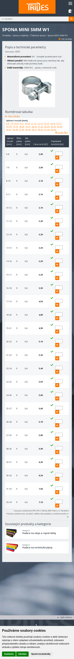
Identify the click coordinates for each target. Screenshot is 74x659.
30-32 (40, 129)
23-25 (53, 126)
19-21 (28, 126)
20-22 (34, 126)
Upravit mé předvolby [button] (40, 654)
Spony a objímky (20, 35)
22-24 (47, 126)
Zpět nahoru (64, 617)
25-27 (9, 129)
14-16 (52, 123)
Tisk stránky (65, 39)
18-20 (21, 126)
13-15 (46, 123)
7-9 (11, 123)
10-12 (27, 123)
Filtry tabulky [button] (14, 116)
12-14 (40, 123)
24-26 (59, 126)
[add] (57, 158)
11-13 (33, 123)
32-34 (53, 129)
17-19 (15, 126)
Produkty (6, 35)
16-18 (9, 126)
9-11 (22, 123)
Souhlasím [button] (9, 654)
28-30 (28, 129)
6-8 (7, 123)
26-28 (15, 129)
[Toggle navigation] (70, 3)
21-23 (40, 126)
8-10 (16, 123)
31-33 (47, 129)
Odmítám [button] (22, 654)
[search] (71, 19)
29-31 (34, 129)
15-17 (59, 123)
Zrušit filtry (61, 132)
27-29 (21, 129)
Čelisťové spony (38, 35)
